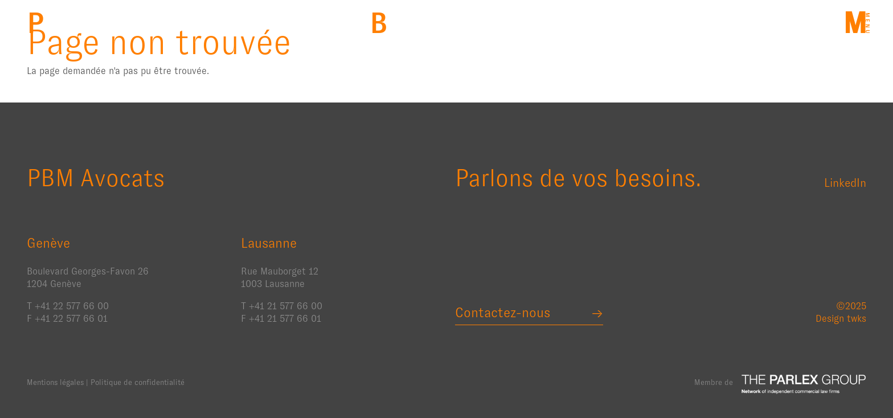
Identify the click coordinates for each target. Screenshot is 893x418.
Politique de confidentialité (138, 382)
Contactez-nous (502, 312)
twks (856, 318)
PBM (35, 23)
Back (378, 23)
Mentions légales (55, 382)
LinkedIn (845, 183)
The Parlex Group (803, 383)
